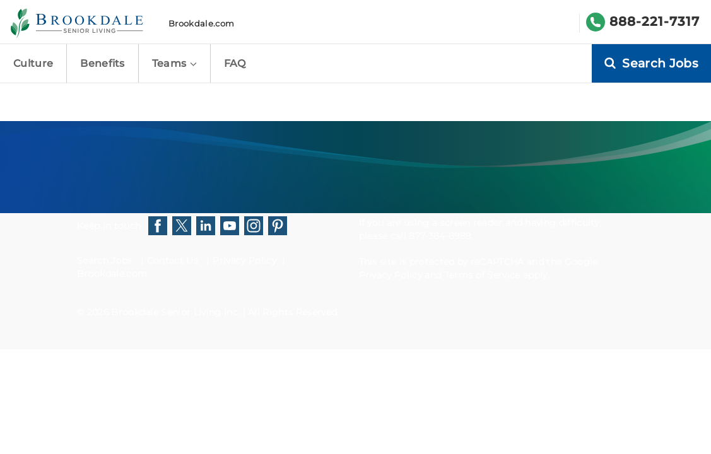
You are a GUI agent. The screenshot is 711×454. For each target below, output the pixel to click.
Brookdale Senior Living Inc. (176, 312)
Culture (33, 63)
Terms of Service (482, 275)
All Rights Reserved (292, 312)
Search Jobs (104, 260)
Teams (174, 63)
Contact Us (172, 260)
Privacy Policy (244, 260)
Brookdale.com (201, 23)
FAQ (235, 63)
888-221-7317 (654, 21)
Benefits (102, 63)
